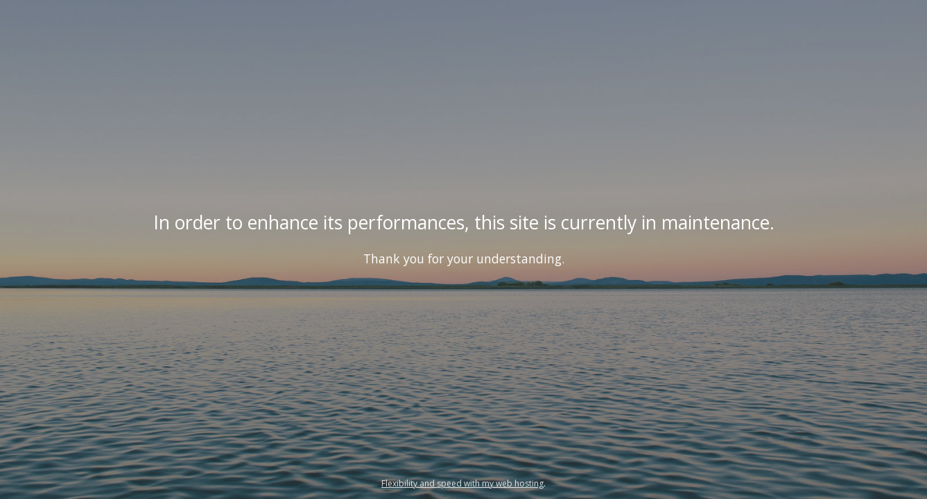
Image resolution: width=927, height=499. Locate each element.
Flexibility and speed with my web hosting (462, 483)
